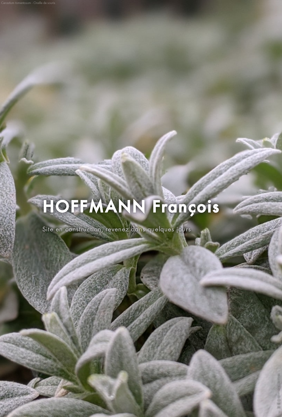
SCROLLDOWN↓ (279, 395)
